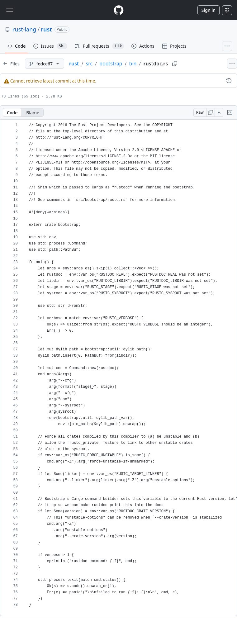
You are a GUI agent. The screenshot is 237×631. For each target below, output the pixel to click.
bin (133, 63)
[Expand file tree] (11, 64)
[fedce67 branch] (44, 64)
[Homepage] (119, 10)
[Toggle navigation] (9, 10)
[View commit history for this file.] (229, 80)
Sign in (208, 10)
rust (46, 29)
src (89, 63)
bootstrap (110, 63)
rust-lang (24, 29)
